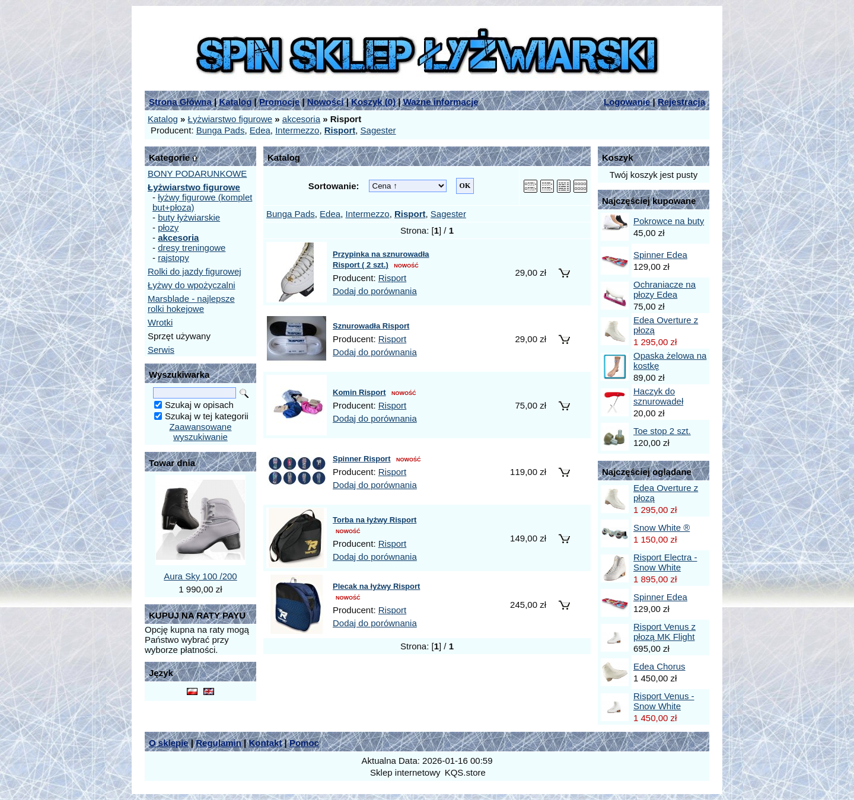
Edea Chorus (659, 666)
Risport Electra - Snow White (665, 562)
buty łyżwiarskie (189, 217)
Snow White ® (661, 527)
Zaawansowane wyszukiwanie (200, 432)
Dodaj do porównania (375, 291)
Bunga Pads (220, 130)
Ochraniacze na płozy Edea (664, 289)
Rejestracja (681, 102)
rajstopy (173, 258)
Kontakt (265, 743)
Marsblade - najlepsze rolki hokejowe (191, 304)
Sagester (378, 130)
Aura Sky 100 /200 (200, 576)
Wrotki (160, 322)
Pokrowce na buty (668, 221)
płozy (168, 227)
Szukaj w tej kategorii (206, 416)
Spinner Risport (362, 458)
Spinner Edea (660, 255)
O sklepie (169, 743)
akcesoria (301, 119)
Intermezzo (297, 130)
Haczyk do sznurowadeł (658, 396)
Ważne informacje (441, 102)
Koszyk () (373, 102)
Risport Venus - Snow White (663, 701)
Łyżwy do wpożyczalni (191, 285)
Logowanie (627, 102)
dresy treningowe (191, 248)
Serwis (161, 350)
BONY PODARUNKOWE (197, 173)
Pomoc (304, 743)
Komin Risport (359, 392)
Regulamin (218, 743)
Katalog (235, 102)
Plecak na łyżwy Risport (376, 586)
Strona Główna (180, 102)
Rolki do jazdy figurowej (194, 271)
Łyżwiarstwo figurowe (230, 119)
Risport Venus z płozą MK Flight (664, 631)
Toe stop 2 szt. (662, 431)
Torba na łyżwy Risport (374, 519)
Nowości (325, 102)
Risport (392, 278)
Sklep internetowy (405, 772)
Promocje (279, 102)
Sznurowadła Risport (371, 325)
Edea (260, 130)
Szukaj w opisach (199, 405)
